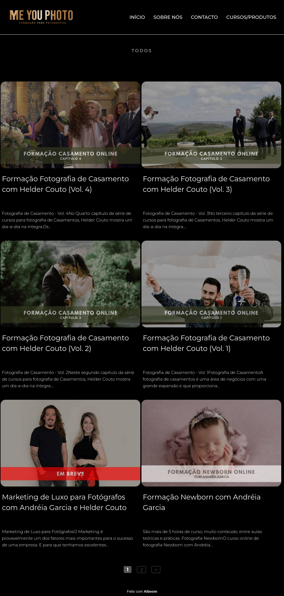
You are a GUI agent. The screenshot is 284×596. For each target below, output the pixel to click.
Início (137, 17)
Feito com (142, 591)
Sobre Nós (167, 17)
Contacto (204, 17)
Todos (142, 51)
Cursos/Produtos (251, 17)
